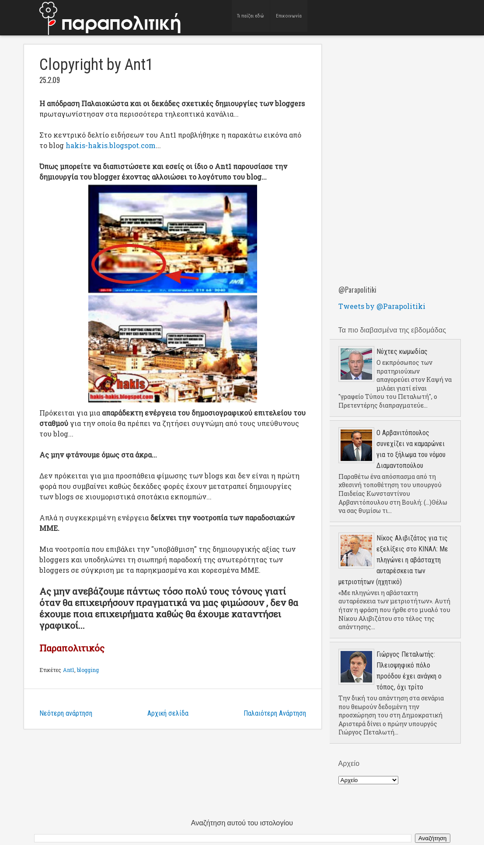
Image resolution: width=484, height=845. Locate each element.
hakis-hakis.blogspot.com (111, 145)
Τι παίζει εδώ (251, 17)
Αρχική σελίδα (167, 713)
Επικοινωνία (289, 17)
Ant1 (68, 669)
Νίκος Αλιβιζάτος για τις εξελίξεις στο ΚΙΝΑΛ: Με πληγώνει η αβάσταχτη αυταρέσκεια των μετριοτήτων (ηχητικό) (393, 560)
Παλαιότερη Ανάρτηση (275, 713)
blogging (88, 669)
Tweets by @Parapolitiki (381, 306)
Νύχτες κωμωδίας (402, 351)
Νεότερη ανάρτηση (65, 713)
